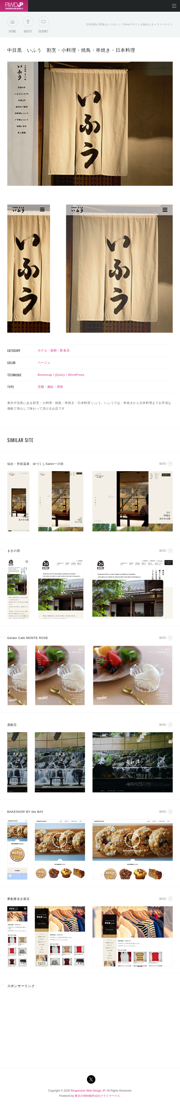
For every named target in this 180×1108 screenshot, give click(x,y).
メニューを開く (174, 6)
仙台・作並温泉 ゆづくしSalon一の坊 (35, 464)
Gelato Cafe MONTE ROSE (27, 638)
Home (12, 26)
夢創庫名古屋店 (18, 899)
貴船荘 (12, 725)
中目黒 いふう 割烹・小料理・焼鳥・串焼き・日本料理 (71, 50)
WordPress (76, 375)
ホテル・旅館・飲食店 (54, 350)
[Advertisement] (46, 1026)
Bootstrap (45, 375)
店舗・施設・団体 (50, 386)
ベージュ (44, 362)
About (28, 26)
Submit (43, 26)
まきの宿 (13, 550)
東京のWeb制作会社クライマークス (97, 1095)
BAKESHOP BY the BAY (25, 811)
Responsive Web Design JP (88, 1090)
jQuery (60, 375)
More (162, 464)
